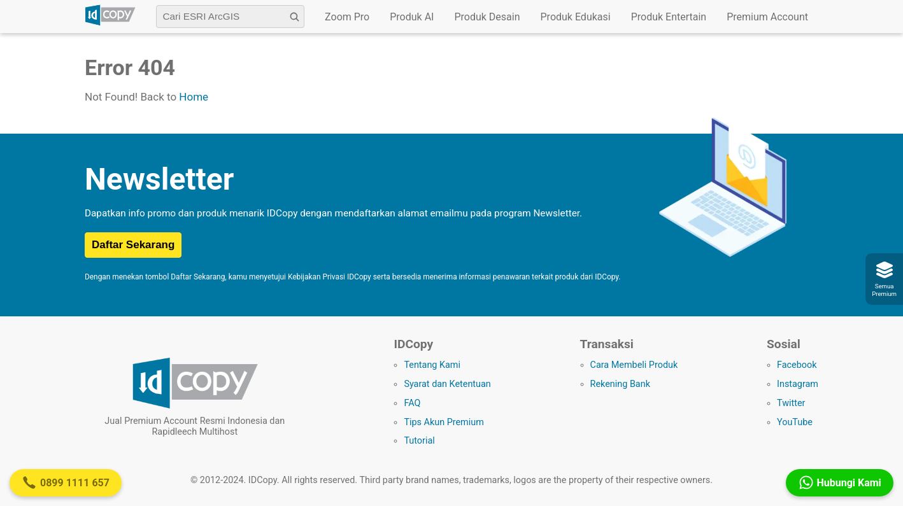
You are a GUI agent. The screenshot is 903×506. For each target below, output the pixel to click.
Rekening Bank (620, 384)
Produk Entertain (669, 17)
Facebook (797, 365)
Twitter (791, 403)
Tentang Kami (432, 365)
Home (193, 96)
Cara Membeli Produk (634, 365)
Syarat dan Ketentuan (447, 384)
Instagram (797, 384)
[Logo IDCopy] (110, 23)
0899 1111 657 (66, 482)
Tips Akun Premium (443, 422)
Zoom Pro (347, 17)
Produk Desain (487, 17)
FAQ (412, 403)
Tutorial (419, 440)
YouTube (795, 422)
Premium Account (767, 17)
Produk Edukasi (576, 17)
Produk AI (412, 17)
